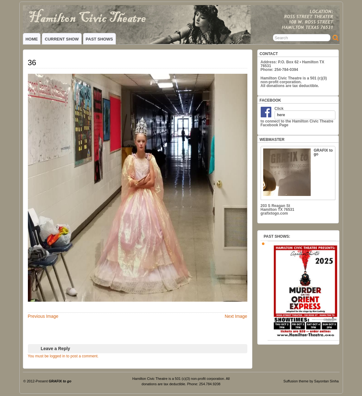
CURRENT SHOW (62, 39)
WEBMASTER (272, 139)
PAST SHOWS (99, 39)
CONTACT (269, 54)
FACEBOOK (270, 100)
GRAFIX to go (298, 172)
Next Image (236, 316)
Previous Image (43, 316)
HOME (32, 39)
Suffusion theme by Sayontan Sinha (311, 381)
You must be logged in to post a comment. (63, 356)
